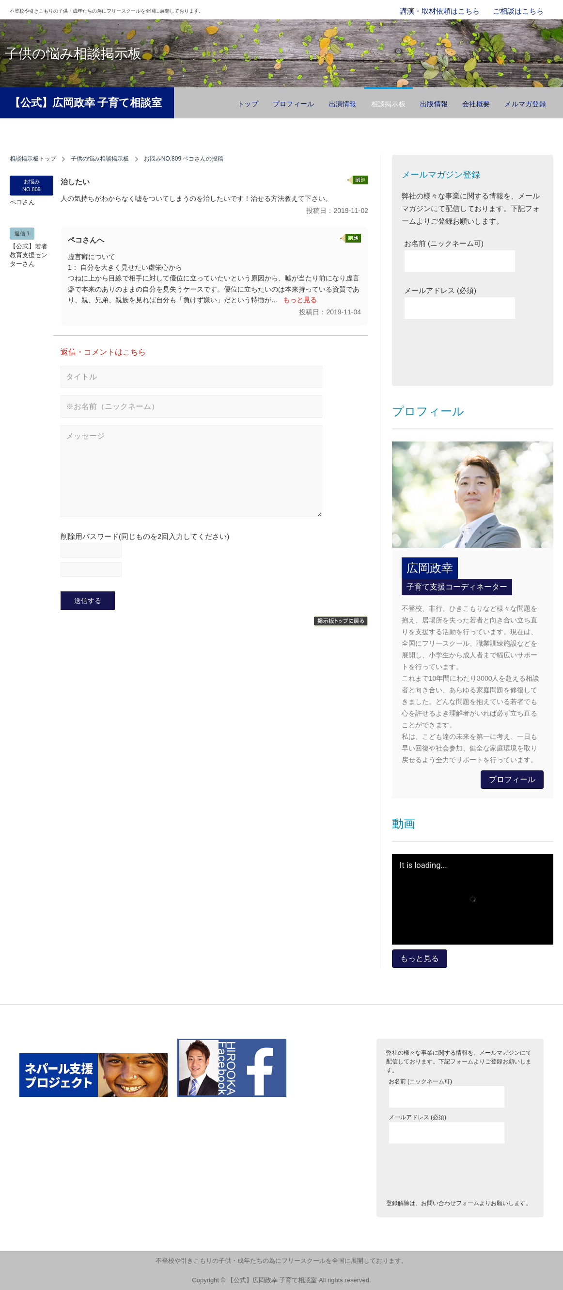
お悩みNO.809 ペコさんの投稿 (184, 159)
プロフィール (293, 104)
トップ (247, 104)
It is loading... (423, 865)
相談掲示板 (388, 104)
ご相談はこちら (518, 11)
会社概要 (476, 104)
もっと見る (300, 300)
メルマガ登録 (525, 104)
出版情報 (434, 104)
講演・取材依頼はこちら (440, 11)
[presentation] (477, 350)
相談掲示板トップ (33, 159)
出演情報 (343, 104)
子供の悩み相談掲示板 (100, 159)
